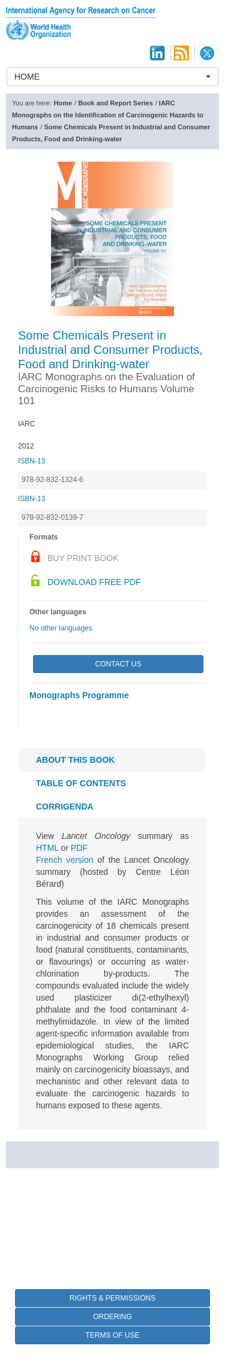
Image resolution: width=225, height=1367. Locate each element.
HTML (47, 848)
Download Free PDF (94, 582)
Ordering (112, 1317)
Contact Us (118, 664)
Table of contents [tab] (81, 783)
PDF (79, 848)
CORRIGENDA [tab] (65, 806)
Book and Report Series (115, 103)
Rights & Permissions (112, 1298)
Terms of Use (112, 1335)
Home (63, 103)
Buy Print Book (83, 558)
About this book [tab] (75, 760)
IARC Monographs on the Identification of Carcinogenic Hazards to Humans (107, 115)
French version (65, 860)
